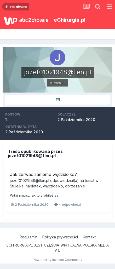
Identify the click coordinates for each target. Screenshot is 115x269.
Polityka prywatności (60, 237)
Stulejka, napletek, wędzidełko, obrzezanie (47, 186)
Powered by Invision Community (57, 260)
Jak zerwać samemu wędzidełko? (43, 174)
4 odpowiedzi (67, 204)
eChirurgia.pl (69, 19)
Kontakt (89, 237)
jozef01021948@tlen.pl (29, 180)
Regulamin (28, 237)
